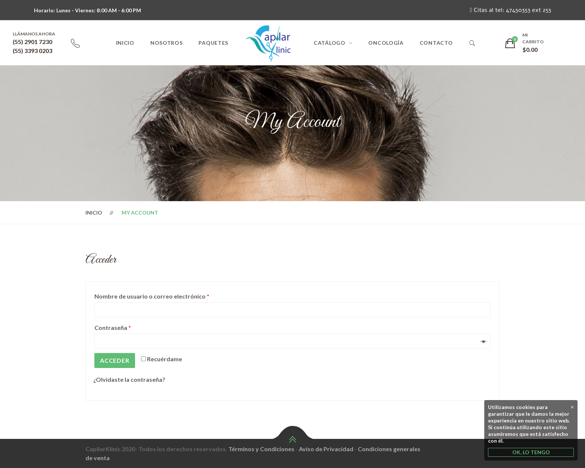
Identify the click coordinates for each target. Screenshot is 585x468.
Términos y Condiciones (261, 448)
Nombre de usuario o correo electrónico (151, 296)
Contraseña (112, 327)
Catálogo (329, 43)
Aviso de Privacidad (326, 448)
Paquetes (213, 43)
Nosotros (166, 43)
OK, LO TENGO (531, 452)
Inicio (125, 43)
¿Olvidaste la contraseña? (129, 379)
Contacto (436, 43)
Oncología (385, 43)
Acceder (114, 360)
